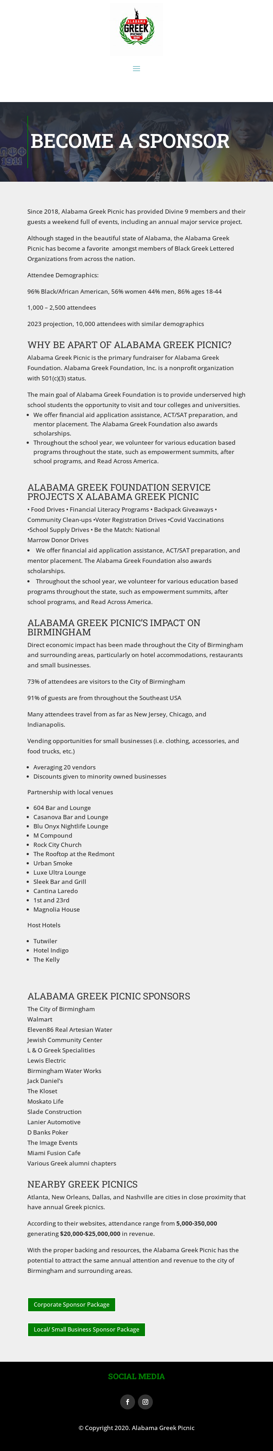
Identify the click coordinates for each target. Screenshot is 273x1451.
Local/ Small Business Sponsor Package (86, 1329)
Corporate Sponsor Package (71, 1304)
